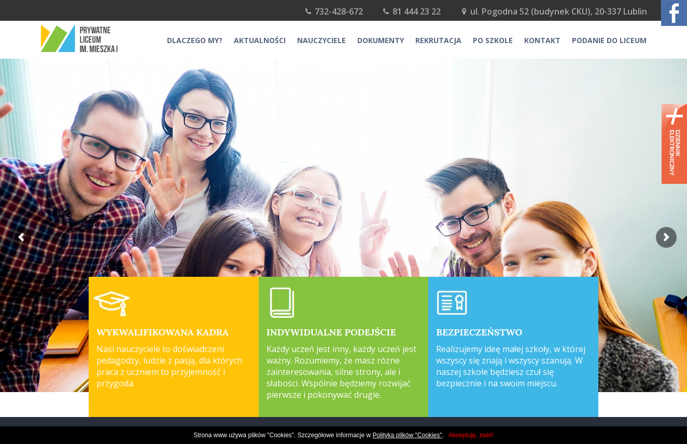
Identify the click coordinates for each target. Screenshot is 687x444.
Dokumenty (380, 40)
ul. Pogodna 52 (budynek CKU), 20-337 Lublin (558, 11)
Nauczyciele (321, 40)
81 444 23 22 (416, 11)
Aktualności (260, 40)
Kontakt (542, 40)
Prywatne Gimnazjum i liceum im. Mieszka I (92, 38)
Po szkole (493, 40)
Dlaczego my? (194, 40)
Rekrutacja (438, 40)
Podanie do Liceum (609, 40)
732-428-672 (339, 11)
